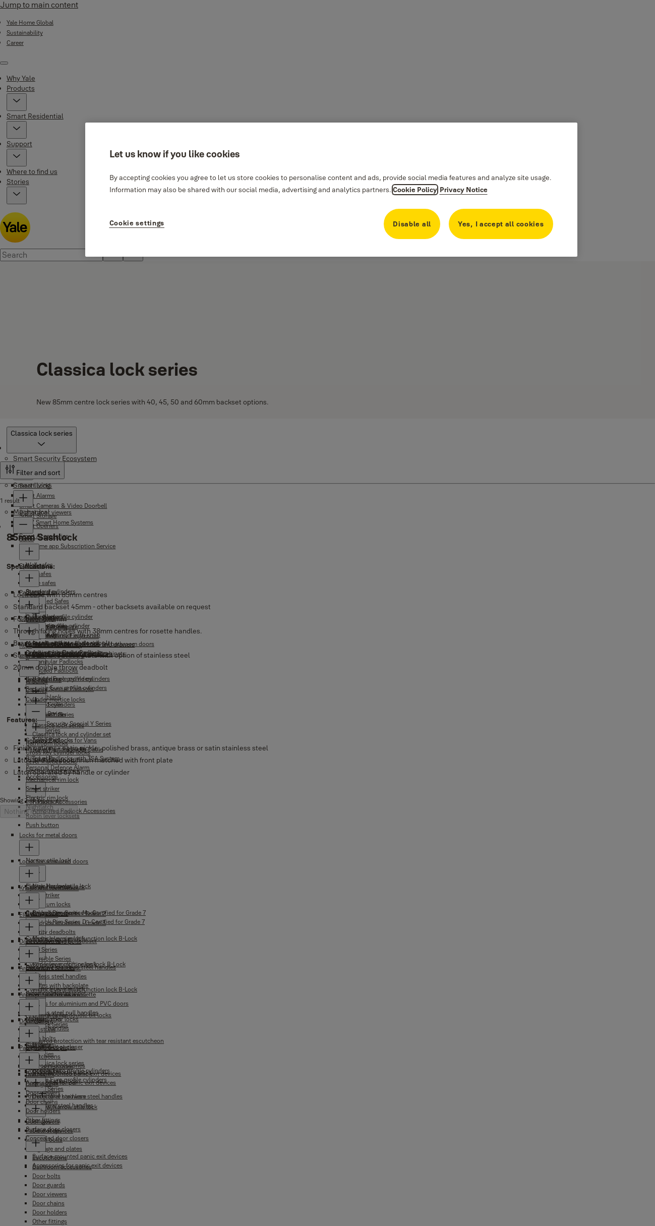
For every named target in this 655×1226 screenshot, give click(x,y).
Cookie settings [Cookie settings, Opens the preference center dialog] (137, 222)
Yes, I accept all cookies (501, 223)
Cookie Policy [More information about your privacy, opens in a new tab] (415, 189)
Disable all (412, 223)
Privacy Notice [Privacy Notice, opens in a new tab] (464, 189)
